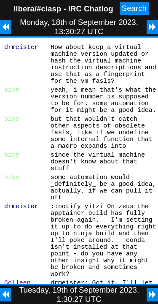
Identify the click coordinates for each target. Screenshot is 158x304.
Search (134, 8)
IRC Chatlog (90, 8)
